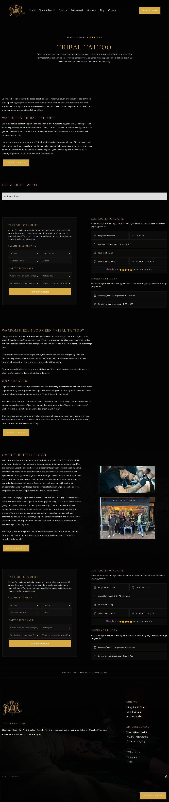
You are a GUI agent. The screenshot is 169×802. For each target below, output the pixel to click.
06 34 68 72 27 (134, 711)
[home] (16, 10)
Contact (112, 10)
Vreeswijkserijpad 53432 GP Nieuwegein (137, 734)
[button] (47, 10)
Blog (102, 10)
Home (32, 10)
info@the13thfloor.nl (136, 707)
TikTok (129, 761)
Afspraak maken (149, 10)
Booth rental (77, 10)
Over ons (63, 10)
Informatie (91, 10)
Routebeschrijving (135, 741)
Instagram (131, 757)
